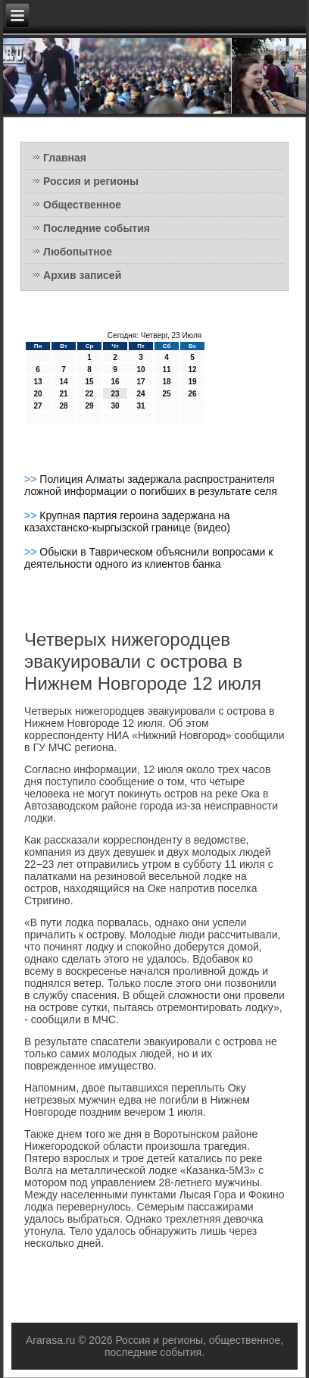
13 (38, 381)
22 (90, 394)
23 (115, 394)
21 (64, 394)
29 (90, 406)
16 (115, 381)
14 (64, 381)
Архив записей (82, 275)
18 (167, 381)
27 (38, 406)
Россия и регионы (91, 181)
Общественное (82, 205)
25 (167, 394)
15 (90, 381)
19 (193, 381)
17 (141, 381)
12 (193, 369)
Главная (64, 158)
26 (193, 394)
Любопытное (77, 252)
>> (31, 479)
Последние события (96, 228)
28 (64, 406)
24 (141, 394)
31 (141, 406)
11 (167, 369)
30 (115, 406)
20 (38, 394)
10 (141, 369)
